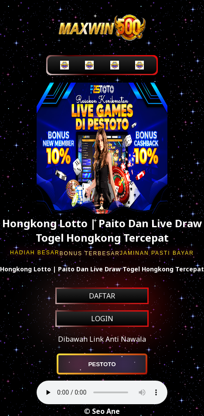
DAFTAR (102, 296)
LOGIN (102, 318)
